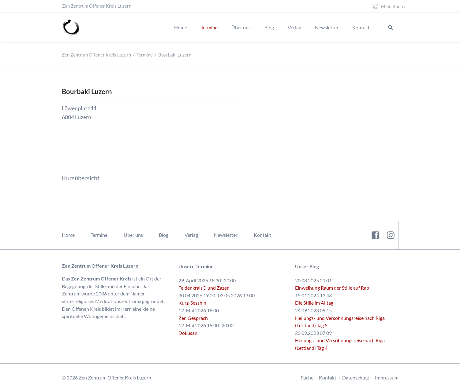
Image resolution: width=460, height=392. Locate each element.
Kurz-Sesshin (192, 303)
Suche (307, 377)
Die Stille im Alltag (314, 303)
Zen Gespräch (193, 318)
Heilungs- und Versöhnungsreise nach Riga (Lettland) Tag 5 (340, 321)
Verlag (191, 235)
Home (68, 235)
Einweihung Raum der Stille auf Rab (332, 288)
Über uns (133, 235)
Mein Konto (393, 6)
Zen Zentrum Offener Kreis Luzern (96, 54)
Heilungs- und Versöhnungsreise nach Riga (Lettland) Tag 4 (340, 344)
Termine (145, 54)
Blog (163, 235)
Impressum (386, 377)
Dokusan (187, 333)
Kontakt (262, 235)
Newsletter (225, 235)
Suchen (390, 28)
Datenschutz (355, 377)
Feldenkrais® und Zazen (204, 288)
